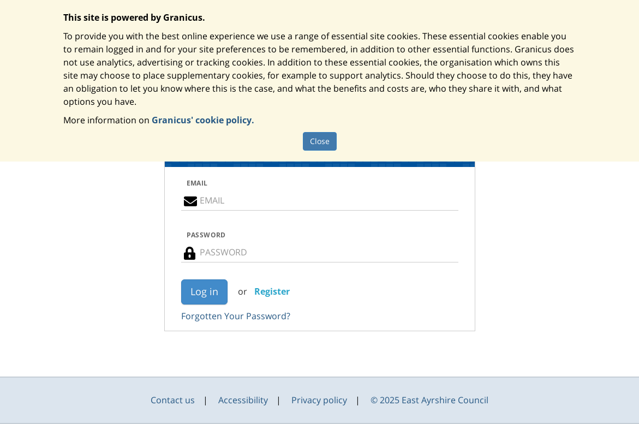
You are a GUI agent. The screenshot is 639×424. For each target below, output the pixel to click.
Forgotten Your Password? (235, 316)
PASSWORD (206, 235)
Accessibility (243, 400)
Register (272, 291)
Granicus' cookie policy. (203, 120)
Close (320, 141)
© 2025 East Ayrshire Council (429, 400)
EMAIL (197, 183)
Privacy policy (319, 400)
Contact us (173, 400)
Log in (204, 291)
